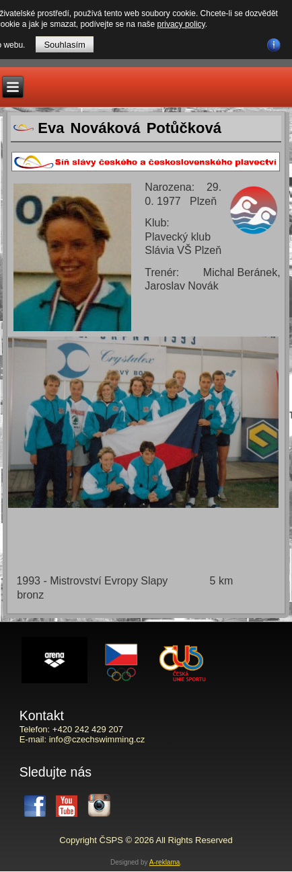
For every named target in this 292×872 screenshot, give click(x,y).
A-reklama (164, 862)
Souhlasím (64, 45)
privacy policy (181, 24)
